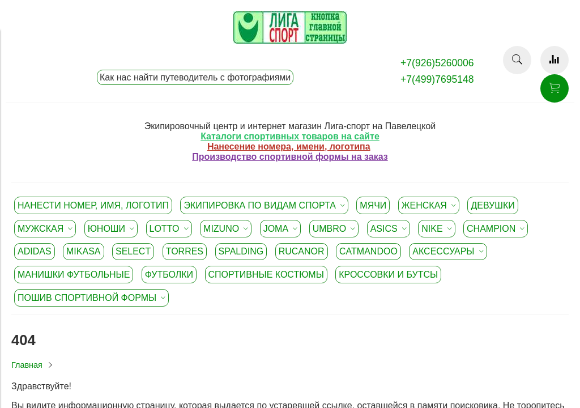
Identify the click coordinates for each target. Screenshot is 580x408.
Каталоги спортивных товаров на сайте (290, 136)
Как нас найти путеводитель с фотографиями (195, 77)
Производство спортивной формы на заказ (289, 157)
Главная (26, 364)
